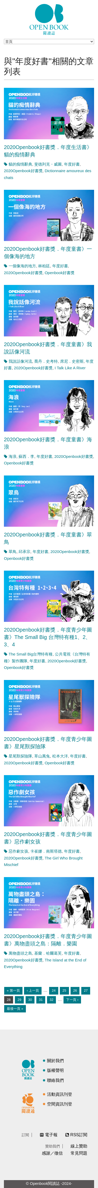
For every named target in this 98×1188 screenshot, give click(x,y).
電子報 (51, 1135)
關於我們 (55, 1060)
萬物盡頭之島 (20, 953)
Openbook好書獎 (59, 272)
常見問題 (79, 1153)
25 (64, 990)
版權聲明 (55, 1070)
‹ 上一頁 (33, 990)
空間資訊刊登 (59, 1104)
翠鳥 (12, 551)
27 (86, 990)
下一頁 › (72, 1000)
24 (53, 990)
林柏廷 (44, 266)
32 (51, 1000)
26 (75, 990)
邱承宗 (24, 551)
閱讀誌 (29, 1069)
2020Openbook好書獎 (23, 170)
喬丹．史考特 (46, 361)
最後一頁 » (15, 1009)
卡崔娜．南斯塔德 (46, 851)
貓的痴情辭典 (20, 164)
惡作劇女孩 (18, 851)
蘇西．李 (26, 456)
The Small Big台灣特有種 (31, 654)
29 (19, 1000)
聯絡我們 (55, 1080)
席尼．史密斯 (72, 361)
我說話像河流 (20, 361)
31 (41, 1000)
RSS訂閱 (78, 1135)
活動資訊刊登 (59, 1094)
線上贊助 (79, 1146)
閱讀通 (29, 1102)
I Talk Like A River (70, 368)
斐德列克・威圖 (48, 164)
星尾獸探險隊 (20, 756)
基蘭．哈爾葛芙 (48, 953)
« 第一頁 (13, 990)
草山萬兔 (42, 756)
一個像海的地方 (22, 266)
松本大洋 (60, 756)
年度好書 (72, 164)
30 (30, 1000)
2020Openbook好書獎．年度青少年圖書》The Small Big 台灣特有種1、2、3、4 (48, 637)
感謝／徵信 (52, 1153)
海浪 (12, 456)
